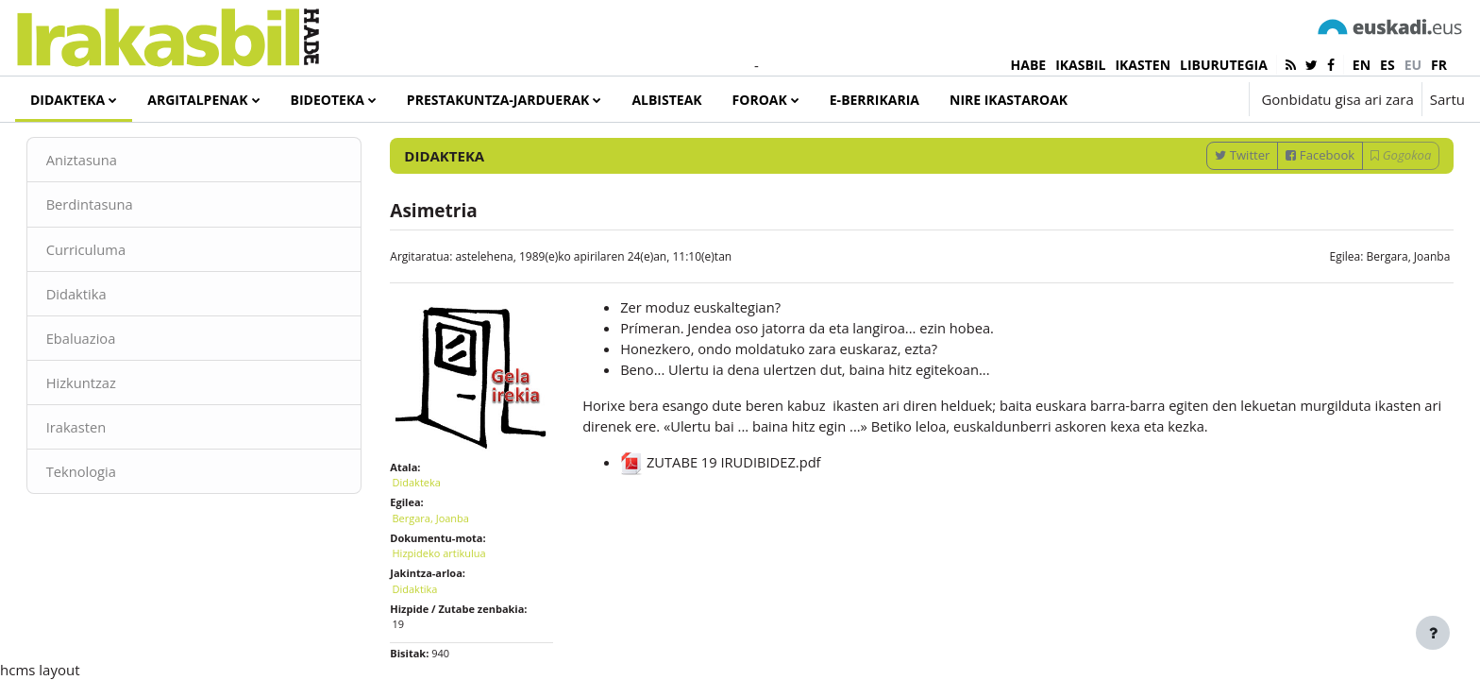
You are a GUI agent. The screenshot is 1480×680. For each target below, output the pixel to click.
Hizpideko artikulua (452, 593)
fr (1439, 65)
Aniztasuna (109, 205)
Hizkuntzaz (108, 429)
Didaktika (103, 340)
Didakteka (430, 522)
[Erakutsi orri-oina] (1433, 633)
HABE (1029, 65)
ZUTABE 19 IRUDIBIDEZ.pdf (729, 511)
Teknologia (108, 519)
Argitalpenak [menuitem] (197, 100)
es (1387, 65)
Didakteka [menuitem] (67, 100)
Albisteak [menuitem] (666, 100)
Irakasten (103, 475)
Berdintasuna (117, 250)
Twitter (1215, 201)
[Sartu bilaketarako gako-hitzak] (1264, 150)
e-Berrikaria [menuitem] (874, 100)
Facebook (1293, 201)
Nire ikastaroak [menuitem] (1009, 100)
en (1362, 65)
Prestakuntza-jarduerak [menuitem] (498, 100)
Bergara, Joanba (1381, 303)
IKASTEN (1142, 65)
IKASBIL (1080, 65)
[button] (1177, 99)
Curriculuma (113, 295)
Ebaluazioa (108, 385)
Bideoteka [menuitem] (327, 100)
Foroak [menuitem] (759, 100)
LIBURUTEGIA (1224, 65)
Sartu (1447, 99)
